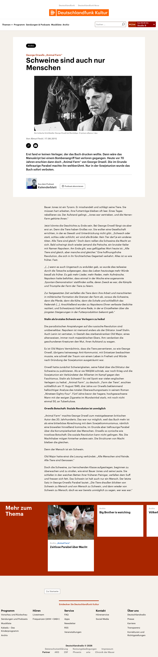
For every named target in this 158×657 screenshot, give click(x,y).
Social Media (102, 619)
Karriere (131, 623)
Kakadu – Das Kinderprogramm (10, 629)
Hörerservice (102, 614)
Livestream (38, 614)
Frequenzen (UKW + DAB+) (46, 619)
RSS (66, 627)
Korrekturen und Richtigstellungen (136, 633)
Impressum (107, 648)
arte (88, 652)
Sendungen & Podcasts (38, 25)
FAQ (66, 614)
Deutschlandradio (136, 614)
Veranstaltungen (72, 632)
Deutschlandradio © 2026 (79, 645)
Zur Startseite (52, 591)
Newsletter (69, 623)
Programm (19, 25)
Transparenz (133, 627)
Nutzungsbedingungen (85, 648)
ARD (57, 652)
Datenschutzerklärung (56, 648)
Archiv (66, 25)
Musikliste (56, 25)
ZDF (66, 652)
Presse (130, 619)
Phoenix (77, 652)
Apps (67, 619)
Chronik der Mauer (104, 652)
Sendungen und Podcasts (14, 619)
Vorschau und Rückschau (14, 614)
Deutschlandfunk (67, 5)
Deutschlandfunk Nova (88, 5)
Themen (6, 25)
